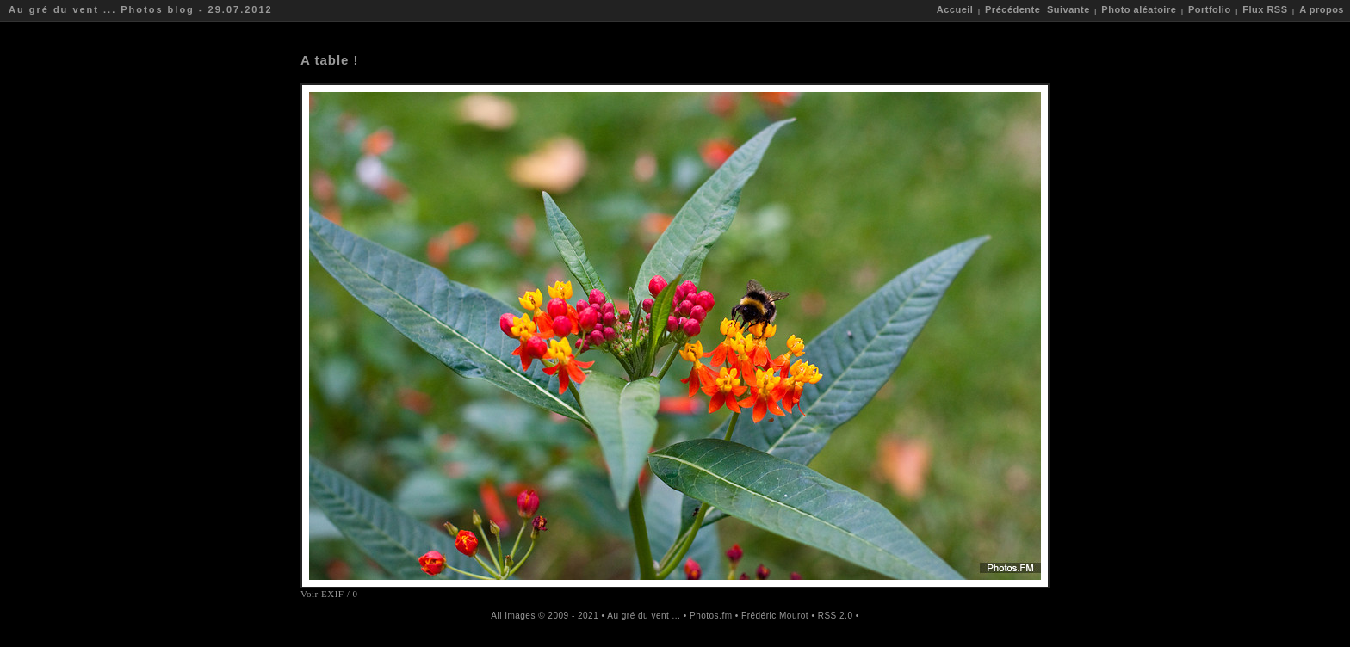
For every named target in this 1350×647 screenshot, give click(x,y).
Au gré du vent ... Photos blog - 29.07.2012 (141, 9)
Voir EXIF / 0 (329, 593)
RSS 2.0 (835, 615)
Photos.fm (711, 615)
